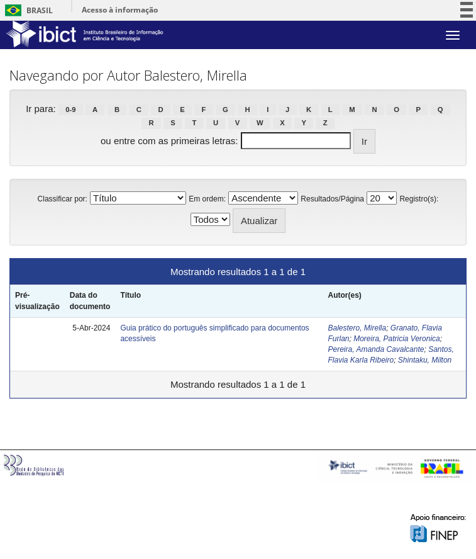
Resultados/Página (332, 199)
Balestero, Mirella (357, 328)
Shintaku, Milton (424, 360)
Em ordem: (207, 199)
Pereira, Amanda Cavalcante (376, 349)
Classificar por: (62, 199)
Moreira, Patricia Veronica (396, 338)
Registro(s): (418, 199)
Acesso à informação (120, 9)
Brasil (26, 10)
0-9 (70, 109)
